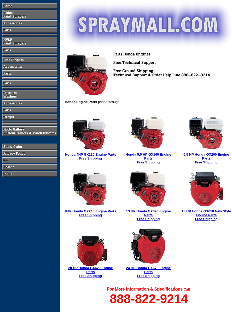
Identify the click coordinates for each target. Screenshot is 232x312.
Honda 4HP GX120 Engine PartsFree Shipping (90, 156)
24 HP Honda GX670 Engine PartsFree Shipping (148, 272)
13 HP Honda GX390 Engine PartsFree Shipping (148, 215)
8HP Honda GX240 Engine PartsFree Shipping (90, 213)
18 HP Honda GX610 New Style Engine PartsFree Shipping (206, 215)
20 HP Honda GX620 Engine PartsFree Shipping (90, 272)
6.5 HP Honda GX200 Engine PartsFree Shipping (206, 158)
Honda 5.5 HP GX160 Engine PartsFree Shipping (148, 158)
